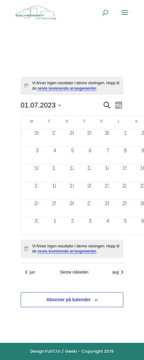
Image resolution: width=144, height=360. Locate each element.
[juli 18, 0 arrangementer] (55, 190)
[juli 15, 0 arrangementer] (125, 173)
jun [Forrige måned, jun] (30, 272)
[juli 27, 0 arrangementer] (90, 208)
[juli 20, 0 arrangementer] (90, 190)
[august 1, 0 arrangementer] (55, 225)
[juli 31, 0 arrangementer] (37, 225)
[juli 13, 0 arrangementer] (90, 173)
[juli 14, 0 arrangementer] (107, 173)
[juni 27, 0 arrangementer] (55, 138)
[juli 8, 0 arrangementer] (125, 155)
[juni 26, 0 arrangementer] (37, 138)
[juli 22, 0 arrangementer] (125, 190)
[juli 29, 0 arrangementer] (125, 208)
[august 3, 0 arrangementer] (90, 225)
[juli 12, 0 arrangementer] (72, 173)
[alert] (72, 86)
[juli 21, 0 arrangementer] (107, 190)
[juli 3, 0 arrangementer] (37, 155)
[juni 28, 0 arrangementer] (72, 138)
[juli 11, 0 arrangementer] (55, 173)
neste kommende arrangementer (67, 88)
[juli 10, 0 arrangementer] (37, 173)
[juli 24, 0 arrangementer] (37, 208)
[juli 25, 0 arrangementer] (55, 208)
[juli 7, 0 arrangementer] (107, 155)
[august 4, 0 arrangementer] (107, 225)
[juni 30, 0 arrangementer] (107, 138)
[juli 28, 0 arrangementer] (107, 208)
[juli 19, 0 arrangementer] (72, 190)
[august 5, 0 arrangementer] (125, 225)
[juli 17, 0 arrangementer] (37, 190)
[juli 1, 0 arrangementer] (125, 138)
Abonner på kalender (68, 299)
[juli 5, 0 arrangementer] (72, 155)
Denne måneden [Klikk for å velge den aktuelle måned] (74, 272)
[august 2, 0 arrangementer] (72, 225)
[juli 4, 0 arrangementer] (55, 155)
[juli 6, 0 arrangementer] (90, 155)
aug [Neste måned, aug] (117, 272)
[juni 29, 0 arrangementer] (90, 138)
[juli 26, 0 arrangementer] (72, 208)
